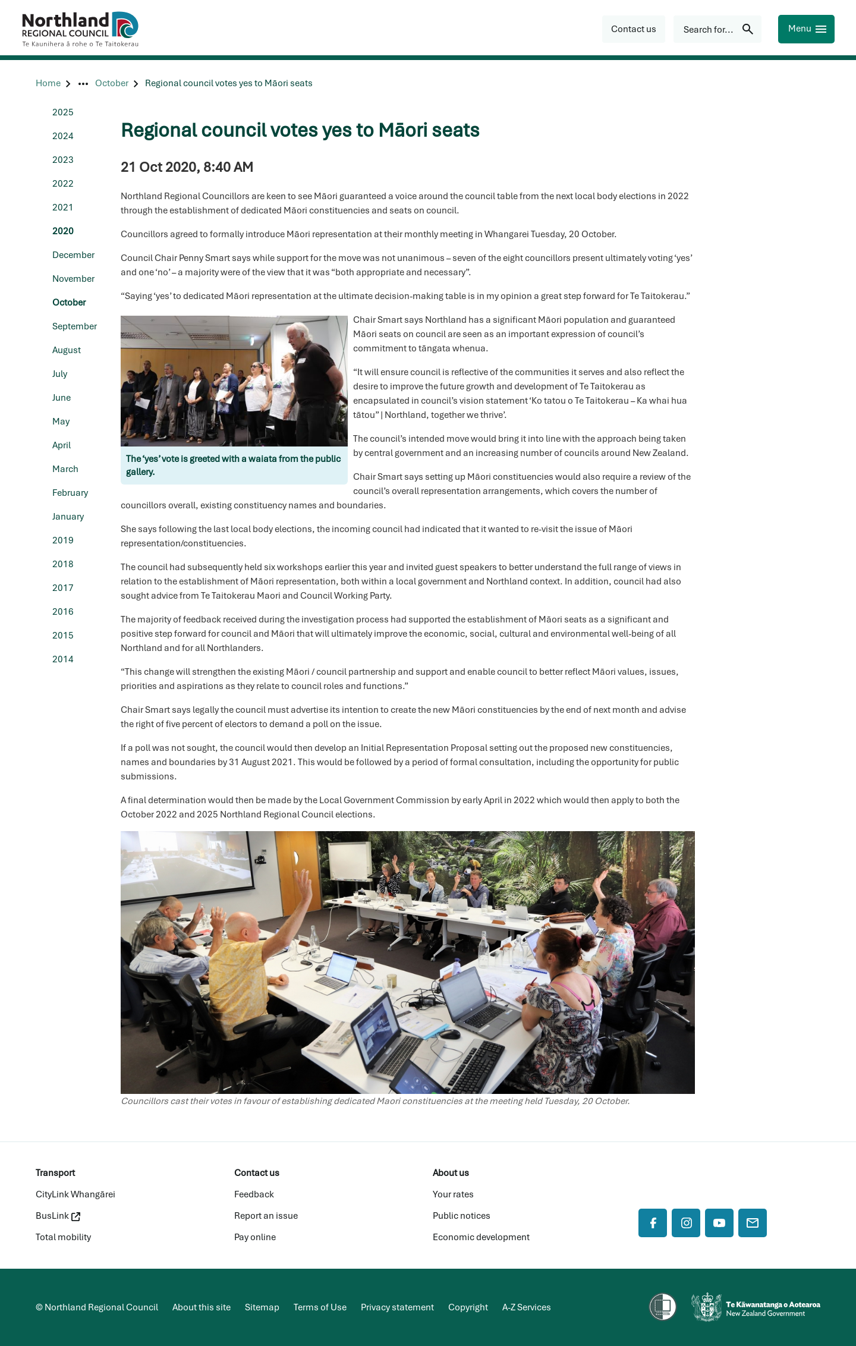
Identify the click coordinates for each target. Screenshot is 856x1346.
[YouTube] (719, 1223)
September (74, 326)
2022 (63, 184)
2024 (63, 136)
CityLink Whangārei (75, 1194)
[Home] (48, 83)
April (61, 445)
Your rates (453, 1194)
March (65, 469)
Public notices (461, 1216)
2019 (63, 540)
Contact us (256, 1173)
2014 (63, 659)
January (68, 517)
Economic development (481, 1237)
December (73, 255)
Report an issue (266, 1216)
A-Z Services (526, 1307)
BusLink (58, 1216)
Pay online (255, 1237)
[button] (634, 29)
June (61, 398)
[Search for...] (717, 29)
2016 (63, 612)
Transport (55, 1173)
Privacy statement (397, 1307)
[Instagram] (686, 1223)
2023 (63, 160)
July (59, 374)
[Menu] (806, 29)
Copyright (468, 1307)
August (66, 350)
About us (451, 1173)
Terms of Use (320, 1307)
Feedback (254, 1194)
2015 (63, 635)
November (73, 279)
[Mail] (752, 1223)
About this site (201, 1307)
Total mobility (63, 1237)
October (69, 303)
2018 (63, 564)
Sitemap (262, 1307)
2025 (63, 112)
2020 (63, 231)
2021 (63, 207)
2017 (63, 588)
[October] (111, 83)
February (70, 493)
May (61, 421)
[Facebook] (652, 1223)
